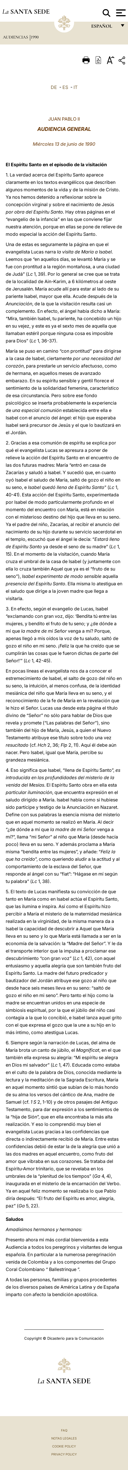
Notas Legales (64, 1438)
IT (76, 87)
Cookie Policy (64, 1446)
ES (65, 87)
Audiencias (16, 37)
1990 (35, 37)
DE (54, 87)
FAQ (64, 1430)
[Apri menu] (120, 13)
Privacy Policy (64, 1454)
